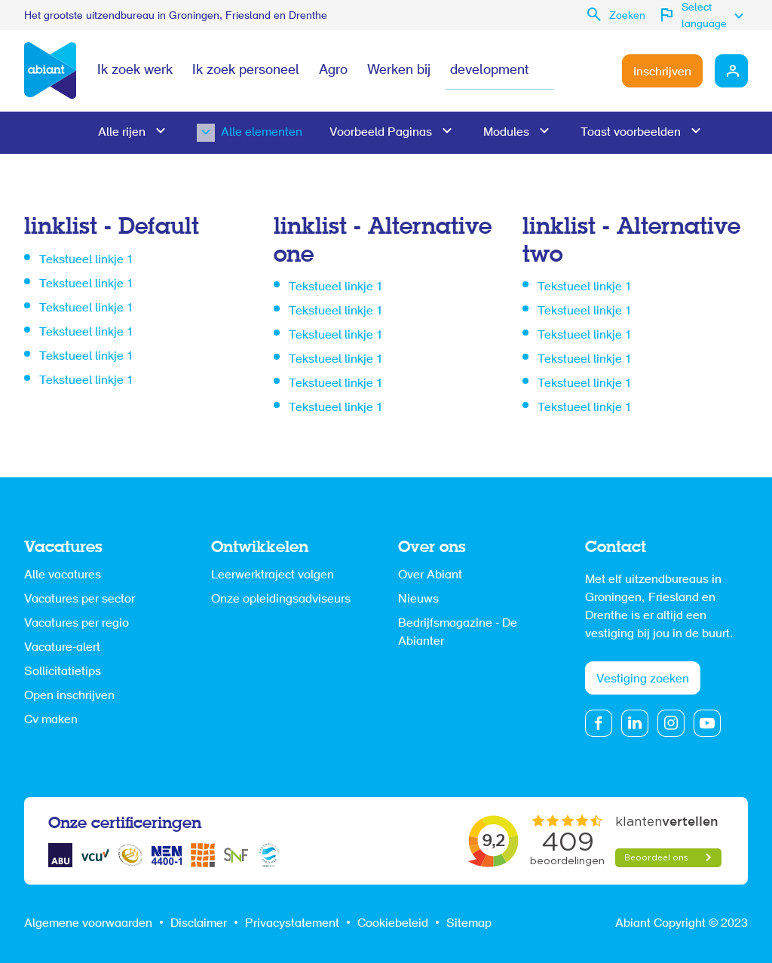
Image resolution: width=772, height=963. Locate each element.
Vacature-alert (62, 648)
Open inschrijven (69, 696)
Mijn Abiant (731, 70)
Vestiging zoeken (642, 679)
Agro (333, 71)
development (489, 71)
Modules (506, 133)
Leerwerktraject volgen (272, 575)
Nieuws (418, 599)
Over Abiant (430, 575)
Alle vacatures (62, 575)
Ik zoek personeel (245, 71)
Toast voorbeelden (631, 133)
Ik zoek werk (135, 71)
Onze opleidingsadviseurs (281, 599)
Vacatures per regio (76, 624)
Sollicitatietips (62, 672)
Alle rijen (122, 133)
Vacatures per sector (79, 599)
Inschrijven (662, 72)
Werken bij (398, 71)
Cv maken (51, 720)
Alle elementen (237, 133)
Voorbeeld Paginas (380, 133)
